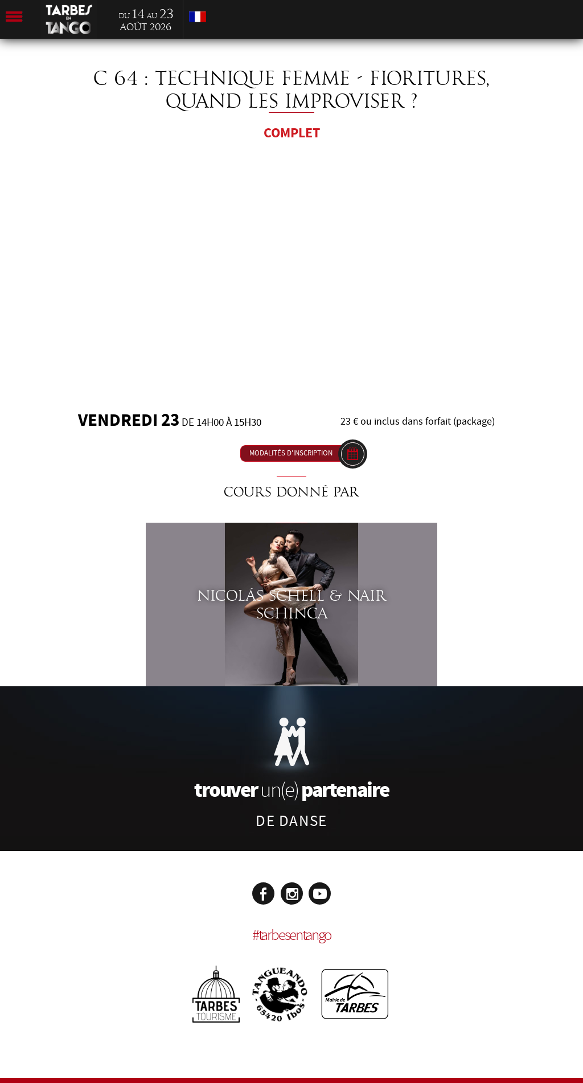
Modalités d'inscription (290, 453)
